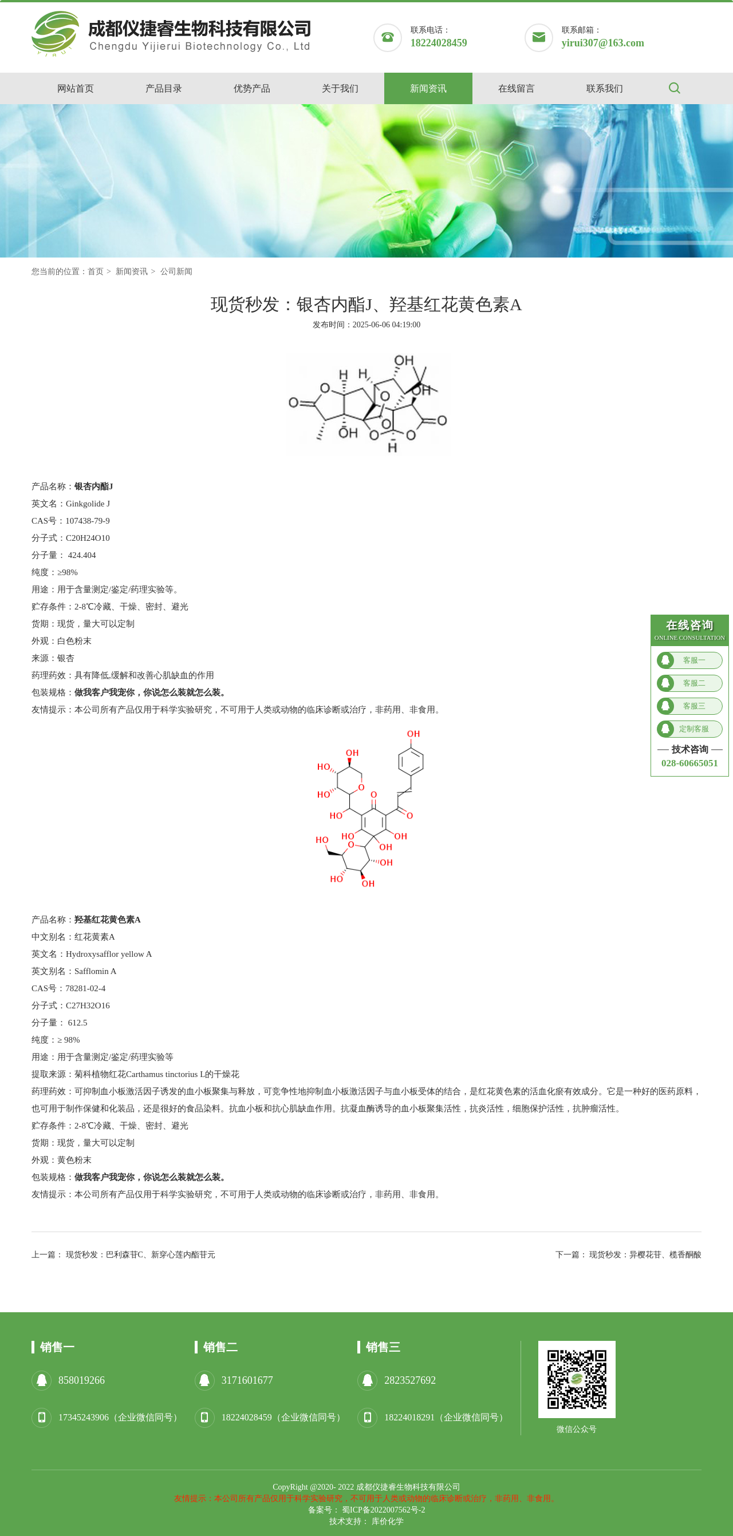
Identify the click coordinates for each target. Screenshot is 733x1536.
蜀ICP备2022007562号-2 (383, 1510)
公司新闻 (176, 271)
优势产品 (252, 88)
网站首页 (75, 88)
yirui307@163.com (603, 43)
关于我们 (340, 88)
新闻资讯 (428, 88)
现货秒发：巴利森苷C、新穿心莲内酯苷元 (140, 1254)
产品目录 (163, 88)
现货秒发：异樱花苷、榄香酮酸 (645, 1254)
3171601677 (247, 1380)
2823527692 (410, 1380)
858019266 (81, 1380)
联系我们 (604, 88)
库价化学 (388, 1521)
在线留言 (516, 88)
